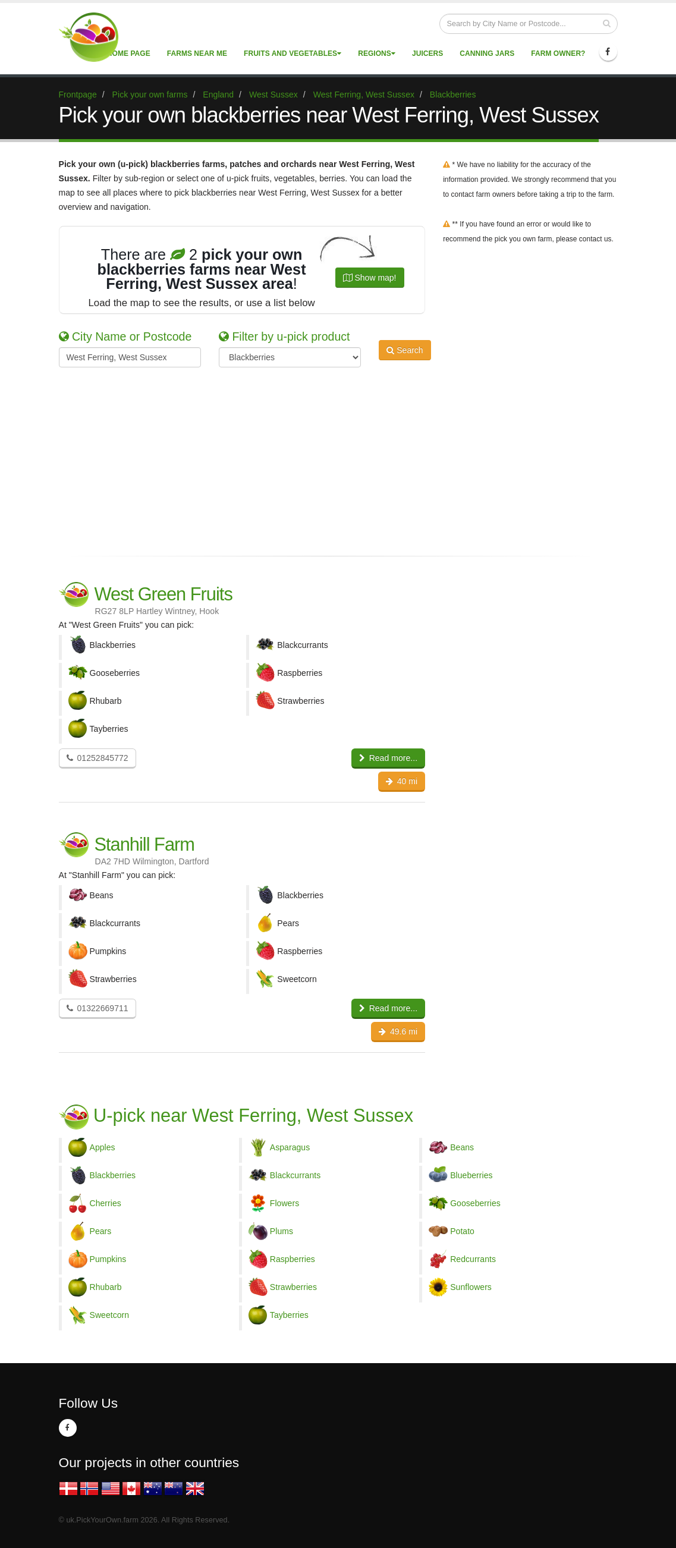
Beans (462, 1147)
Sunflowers (471, 1287)
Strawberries (293, 1287)
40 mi (402, 781)
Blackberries (113, 1175)
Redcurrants (473, 1259)
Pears (101, 1231)
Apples (102, 1147)
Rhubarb (106, 1287)
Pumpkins (108, 1259)
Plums (281, 1231)
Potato (462, 1231)
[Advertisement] (329, 459)
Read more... (388, 758)
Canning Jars (487, 53)
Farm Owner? (558, 53)
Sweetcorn (110, 1315)
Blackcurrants (295, 1175)
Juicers (427, 53)
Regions (376, 53)
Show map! (370, 277)
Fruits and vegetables (292, 53)
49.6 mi (398, 1031)
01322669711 (97, 1008)
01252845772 (97, 758)
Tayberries (289, 1315)
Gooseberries (475, 1203)
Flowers (284, 1203)
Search (404, 356)
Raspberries (292, 1259)
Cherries (105, 1203)
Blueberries (471, 1175)
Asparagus (290, 1147)
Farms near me (197, 53)
